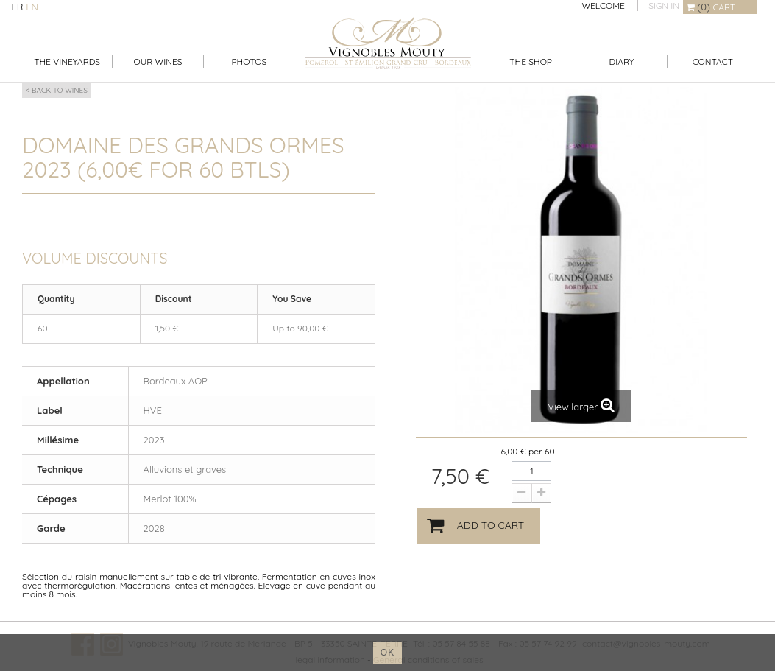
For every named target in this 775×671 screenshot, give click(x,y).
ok (387, 652)
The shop (530, 61)
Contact (713, 61)
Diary (621, 61)
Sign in (663, 5)
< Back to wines (57, 90)
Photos (248, 61)
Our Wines (158, 61)
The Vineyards (67, 61)
